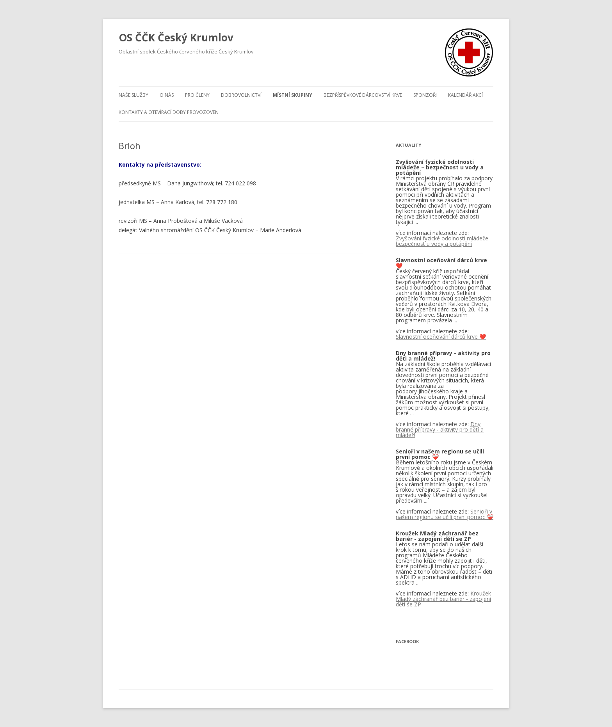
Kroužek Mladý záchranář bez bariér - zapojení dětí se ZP (443, 599)
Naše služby (133, 95)
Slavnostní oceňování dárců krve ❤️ (441, 336)
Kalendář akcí (465, 95)
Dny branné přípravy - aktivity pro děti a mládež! (440, 429)
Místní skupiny (292, 95)
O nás (167, 95)
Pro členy (197, 95)
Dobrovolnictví (241, 95)
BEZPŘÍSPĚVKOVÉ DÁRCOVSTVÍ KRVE (363, 95)
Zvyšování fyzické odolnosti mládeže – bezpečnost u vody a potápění (444, 241)
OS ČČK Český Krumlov (176, 37)
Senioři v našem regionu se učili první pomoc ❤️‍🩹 (444, 514)
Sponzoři (425, 95)
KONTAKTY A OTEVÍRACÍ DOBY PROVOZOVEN (169, 112)
